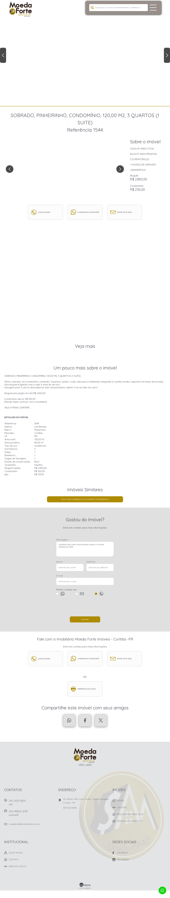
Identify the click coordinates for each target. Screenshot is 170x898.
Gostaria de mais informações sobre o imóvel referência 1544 (85, 549)
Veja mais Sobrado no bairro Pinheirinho (85, 499)
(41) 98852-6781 (31, 814)
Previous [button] (3, 55)
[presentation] (85, 607)
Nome (59, 561)
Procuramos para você (130, 814)
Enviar (85, 619)
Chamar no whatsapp (88, 212)
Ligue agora (44, 212)
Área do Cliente (17, 866)
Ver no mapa (70, 808)
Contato (14, 859)
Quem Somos (16, 852)
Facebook (85, 720)
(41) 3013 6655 (31, 803)
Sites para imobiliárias (85, 888)
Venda (120, 800)
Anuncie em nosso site (129, 821)
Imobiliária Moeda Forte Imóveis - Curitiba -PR (85, 755)
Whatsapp (69, 720)
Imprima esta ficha (87, 689)
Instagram (123, 859)
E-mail (59, 575)
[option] (85, 53)
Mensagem (62, 539)
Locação (122, 807)
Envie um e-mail (124, 212)
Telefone (90, 561)
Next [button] (167, 55)
